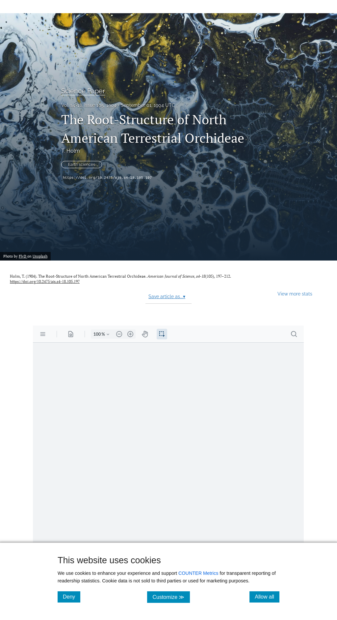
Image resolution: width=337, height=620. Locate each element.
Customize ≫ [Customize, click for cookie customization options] (171, 597)
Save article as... (166, 296)
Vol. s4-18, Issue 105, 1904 (89, 105)
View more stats (294, 293)
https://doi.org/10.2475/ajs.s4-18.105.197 (107, 178)
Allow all (267, 597)
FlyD (23, 256)
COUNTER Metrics (198, 573)
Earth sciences (81, 164)
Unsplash (40, 256)
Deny (71, 597)
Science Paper (83, 91)
